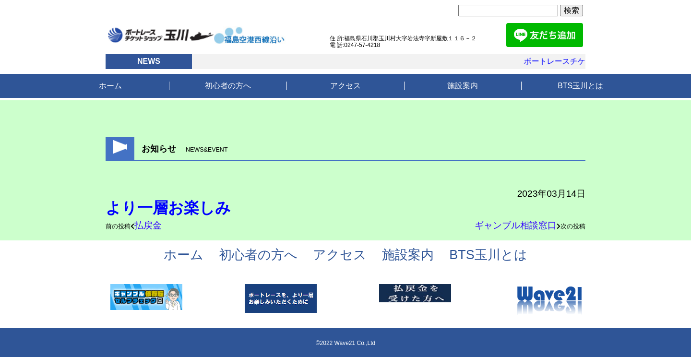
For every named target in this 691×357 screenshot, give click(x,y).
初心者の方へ (228, 86)
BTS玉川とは (580, 86)
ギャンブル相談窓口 (516, 225)
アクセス (345, 86)
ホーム (110, 86)
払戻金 (148, 225)
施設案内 (462, 86)
